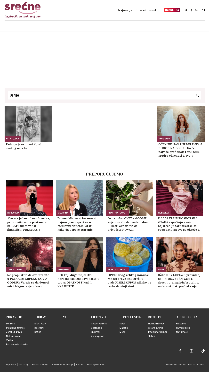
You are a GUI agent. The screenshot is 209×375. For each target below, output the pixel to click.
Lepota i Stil (130, 317)
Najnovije (125, 10)
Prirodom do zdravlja (17, 344)
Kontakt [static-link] (80, 364)
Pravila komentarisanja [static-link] (62, 364)
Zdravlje (14, 317)
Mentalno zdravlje (15, 328)
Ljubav (40, 317)
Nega (122, 323)
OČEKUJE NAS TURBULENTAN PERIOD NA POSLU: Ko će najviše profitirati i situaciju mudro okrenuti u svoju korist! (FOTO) (180, 149)
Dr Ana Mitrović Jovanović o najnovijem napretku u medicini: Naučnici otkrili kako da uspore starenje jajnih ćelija (77, 223)
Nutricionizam (13, 336)
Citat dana (12, 138)
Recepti (154, 317)
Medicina (63, 212)
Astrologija (187, 317)
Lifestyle (99, 317)
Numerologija (183, 328)
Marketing (24, 364)
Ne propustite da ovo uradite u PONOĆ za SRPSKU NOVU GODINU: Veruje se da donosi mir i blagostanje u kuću (28, 280)
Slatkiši (151, 336)
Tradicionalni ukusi (157, 332)
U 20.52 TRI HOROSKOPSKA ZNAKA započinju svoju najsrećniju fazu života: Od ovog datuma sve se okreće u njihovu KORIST (179, 223)
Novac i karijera (99, 323)
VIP (65, 317)
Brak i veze (40, 323)
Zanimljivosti (15, 269)
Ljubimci (95, 332)
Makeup (124, 328)
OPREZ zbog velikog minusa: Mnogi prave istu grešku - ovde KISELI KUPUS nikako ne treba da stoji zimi (129, 280)
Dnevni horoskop (148, 10)
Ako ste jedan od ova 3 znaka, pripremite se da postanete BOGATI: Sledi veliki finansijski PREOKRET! (28, 223)
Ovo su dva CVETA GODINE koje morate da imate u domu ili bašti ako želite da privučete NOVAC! (129, 223)
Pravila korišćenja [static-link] (40, 364)
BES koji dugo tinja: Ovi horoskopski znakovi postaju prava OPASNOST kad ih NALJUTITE (78, 280)
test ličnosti (182, 332)
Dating (37, 332)
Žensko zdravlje (14, 332)
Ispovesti (39, 328)
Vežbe (9, 340)
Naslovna (32, 25)
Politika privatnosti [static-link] (95, 364)
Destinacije (96, 328)
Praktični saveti (117, 212)
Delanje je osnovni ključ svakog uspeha (23, 146)
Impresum (11, 364)
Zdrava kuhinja (155, 328)
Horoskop (164, 138)
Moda (161, 269)
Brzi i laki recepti (156, 323)
